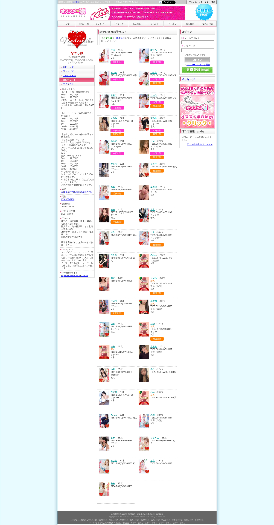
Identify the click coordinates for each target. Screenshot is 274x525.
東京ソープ (113, 520)
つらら (153, 72)
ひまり (114, 392)
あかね (153, 301)
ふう (152, 460)
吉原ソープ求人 (137, 523)
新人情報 (137, 24)
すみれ (153, 118)
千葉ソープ (145, 520)
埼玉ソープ (165, 520)
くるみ (114, 118)
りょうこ (154, 438)
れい (152, 392)
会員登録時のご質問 (119, 514)
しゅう (153, 95)
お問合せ (159, 514)
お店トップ (68, 67)
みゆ (152, 415)
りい (152, 141)
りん (152, 232)
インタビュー (101, 24)
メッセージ (188, 79)
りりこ (114, 95)
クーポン (172, 24)
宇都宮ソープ (177, 520)
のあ (113, 346)
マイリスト (68, 84)
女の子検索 (207, 24)
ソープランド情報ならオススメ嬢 (84, 520)
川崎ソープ (123, 520)
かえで (114, 164)
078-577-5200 (78, 57)
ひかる (114, 255)
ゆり (113, 369)
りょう (114, 301)
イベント (154, 24)
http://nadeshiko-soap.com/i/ (74, 275)
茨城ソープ (155, 520)
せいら (153, 278)
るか (113, 438)
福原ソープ (188, 520)
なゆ (152, 323)
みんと (114, 141)
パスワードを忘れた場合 (198, 64)
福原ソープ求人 (151, 523)
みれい (153, 255)
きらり (153, 346)
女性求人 (75, 2)
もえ (152, 209)
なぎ (113, 323)
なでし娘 (77, 53)
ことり (153, 164)
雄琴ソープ (199, 520)
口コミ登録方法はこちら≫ (199, 144)
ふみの (153, 186)
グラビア (119, 24)
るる (113, 209)
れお (113, 186)
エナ (113, 278)
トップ (66, 24)
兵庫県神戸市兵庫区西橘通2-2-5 (76, 192)
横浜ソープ (134, 520)
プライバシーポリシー (146, 514)
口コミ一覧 (84, 24)
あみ (113, 483)
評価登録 (120, 38)
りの (113, 49)
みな (152, 369)
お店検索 (190, 24)
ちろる (114, 415)
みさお (114, 460)
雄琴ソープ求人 (165, 523)
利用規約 (131, 514)
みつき (114, 72)
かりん (153, 49)
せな (113, 232)
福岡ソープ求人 (179, 523)
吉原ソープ (102, 520)
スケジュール (69, 75)
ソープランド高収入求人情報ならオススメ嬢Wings (109, 523)
